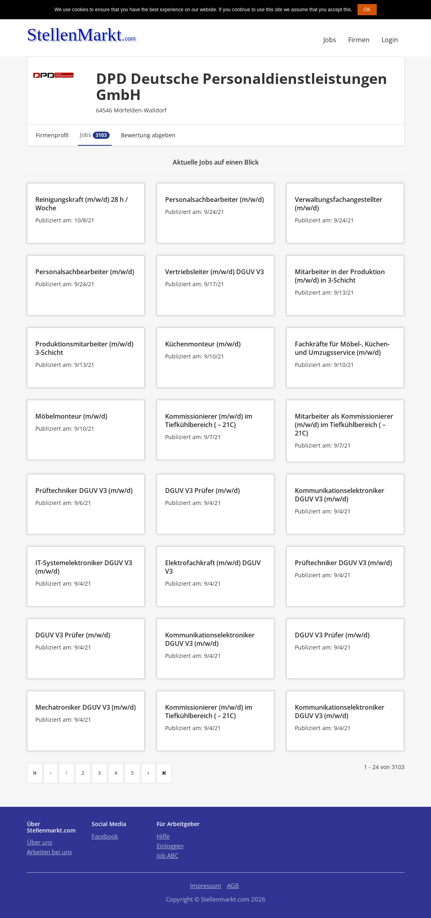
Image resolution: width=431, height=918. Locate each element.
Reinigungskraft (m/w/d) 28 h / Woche (81, 203)
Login (390, 39)
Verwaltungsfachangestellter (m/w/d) (338, 203)
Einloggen (170, 846)
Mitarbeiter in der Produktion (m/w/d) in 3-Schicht (340, 276)
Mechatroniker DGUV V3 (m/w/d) (85, 707)
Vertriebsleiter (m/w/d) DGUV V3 (214, 271)
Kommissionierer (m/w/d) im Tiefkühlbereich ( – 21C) (208, 420)
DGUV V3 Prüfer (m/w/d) (202, 490)
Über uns (39, 842)
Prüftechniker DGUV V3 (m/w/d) (84, 490)
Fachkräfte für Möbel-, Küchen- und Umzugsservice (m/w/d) (342, 348)
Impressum (205, 885)
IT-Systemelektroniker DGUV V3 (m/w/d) (83, 567)
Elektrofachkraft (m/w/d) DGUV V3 (213, 567)
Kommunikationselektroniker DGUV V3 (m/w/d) (339, 494)
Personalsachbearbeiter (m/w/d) (214, 199)
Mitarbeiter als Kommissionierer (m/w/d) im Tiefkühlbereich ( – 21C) (344, 425)
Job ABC (167, 855)
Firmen (359, 39)
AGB (233, 885)
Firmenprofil (52, 135)
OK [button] (367, 9)
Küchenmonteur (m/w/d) (203, 344)
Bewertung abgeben (148, 135)
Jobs (329, 39)
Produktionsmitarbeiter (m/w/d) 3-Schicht (84, 348)
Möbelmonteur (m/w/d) (71, 416)
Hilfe (163, 836)
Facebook (105, 836)
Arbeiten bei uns (49, 852)
